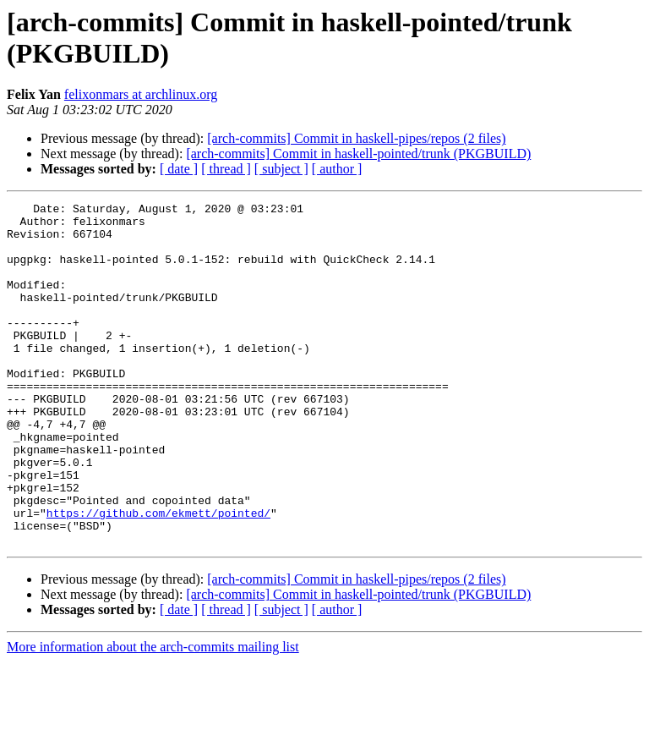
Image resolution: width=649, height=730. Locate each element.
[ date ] (179, 169)
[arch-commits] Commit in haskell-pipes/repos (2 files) (356, 138)
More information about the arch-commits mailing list (153, 715)
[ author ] (337, 169)
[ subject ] (281, 169)
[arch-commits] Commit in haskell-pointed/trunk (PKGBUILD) (358, 153)
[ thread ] (226, 169)
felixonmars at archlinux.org (140, 94)
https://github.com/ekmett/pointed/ (158, 576)
